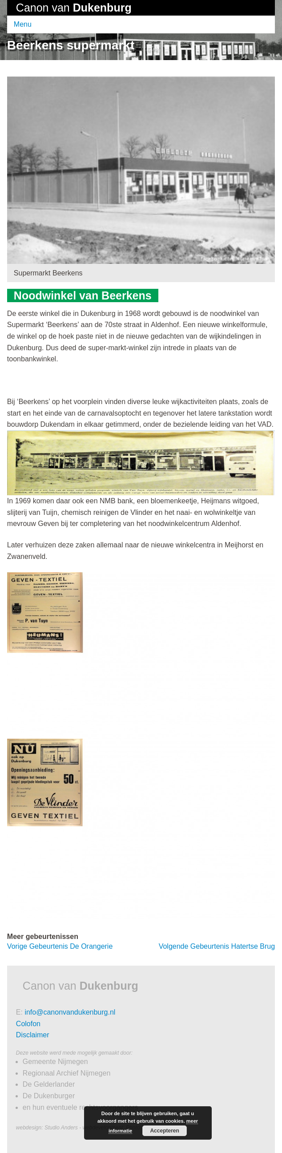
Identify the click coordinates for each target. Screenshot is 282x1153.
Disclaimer (32, 1035)
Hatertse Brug (217, 946)
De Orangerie (60, 946)
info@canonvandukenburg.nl (69, 1012)
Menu (23, 24)
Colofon (28, 1024)
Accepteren (164, 1131)
